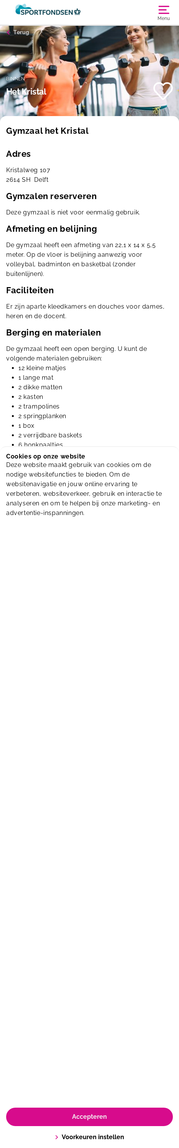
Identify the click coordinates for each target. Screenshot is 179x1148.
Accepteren (89, 1116)
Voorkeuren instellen (89, 1137)
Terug (21, 32)
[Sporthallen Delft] (48, 12)
